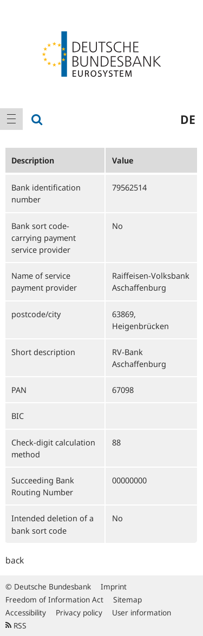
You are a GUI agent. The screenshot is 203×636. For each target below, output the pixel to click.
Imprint (114, 586)
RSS (16, 625)
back (14, 560)
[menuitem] (11, 119)
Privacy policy (79, 612)
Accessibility (25, 612)
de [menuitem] (187, 119)
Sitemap (127, 599)
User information (141, 612)
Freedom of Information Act (54, 599)
